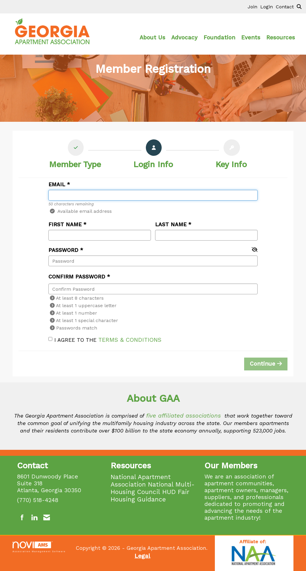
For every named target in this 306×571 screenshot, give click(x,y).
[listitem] (254, 7)
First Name (65, 224)
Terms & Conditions (129, 339)
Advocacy (184, 37)
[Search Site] (299, 7)
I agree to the (104, 339)
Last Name (170, 224)
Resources (280, 37)
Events (250, 37)
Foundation (219, 37)
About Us (152, 37)
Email (56, 184)
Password (63, 250)
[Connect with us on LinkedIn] (34, 517)
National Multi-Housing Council (153, 488)
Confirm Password (76, 277)
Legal (142, 555)
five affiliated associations (183, 415)
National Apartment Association (141, 480)
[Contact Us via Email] (46, 517)
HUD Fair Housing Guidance (150, 495)
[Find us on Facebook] (22, 517)
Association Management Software (39, 546)
